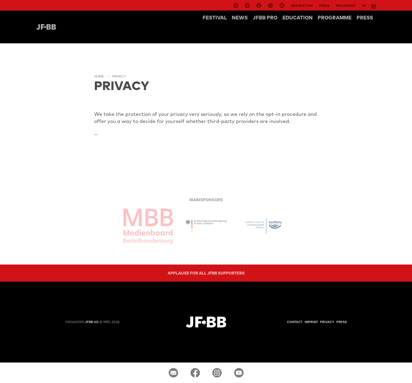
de (364, 6)
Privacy (119, 76)
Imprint (311, 322)
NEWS (240, 17)
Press (324, 6)
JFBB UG (82, 322)
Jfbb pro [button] (265, 17)
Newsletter (302, 6)
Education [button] (297, 17)
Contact (294, 322)
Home (99, 76)
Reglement (346, 6)
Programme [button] (335, 17)
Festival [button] (215, 17)
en (373, 6)
